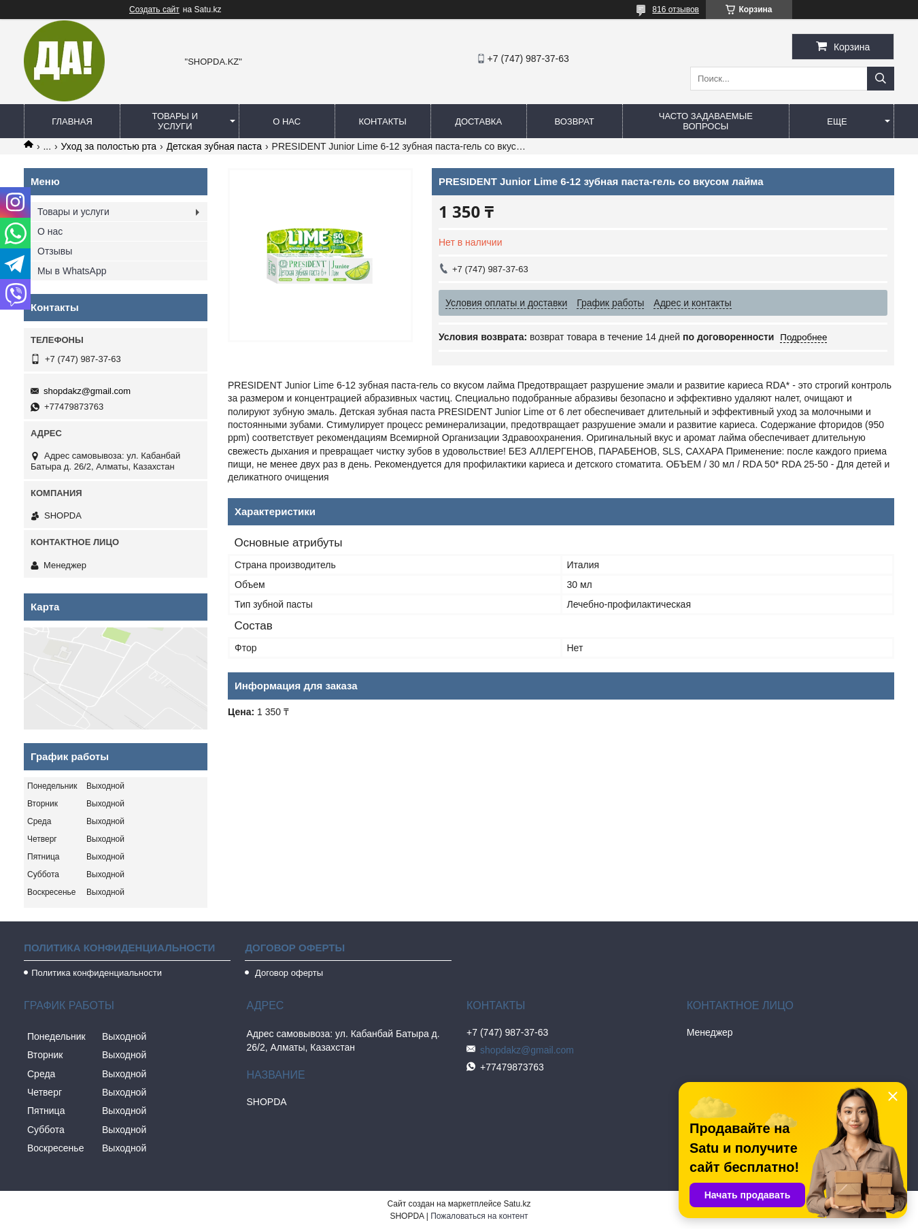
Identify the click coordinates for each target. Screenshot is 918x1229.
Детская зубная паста (214, 146)
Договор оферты (287, 973)
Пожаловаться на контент (479, 1216)
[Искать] (880, 79)
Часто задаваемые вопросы (706, 121)
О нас (287, 121)
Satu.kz (516, 1204)
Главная (72, 121)
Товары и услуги (175, 121)
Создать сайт (154, 9)
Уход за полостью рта (109, 146)
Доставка (478, 121)
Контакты (383, 121)
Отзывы (54, 251)
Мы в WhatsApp (72, 270)
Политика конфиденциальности (96, 973)
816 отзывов (675, 9)
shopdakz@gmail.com (87, 391)
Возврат (574, 121)
